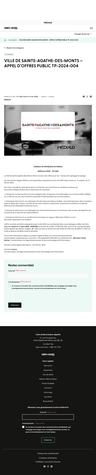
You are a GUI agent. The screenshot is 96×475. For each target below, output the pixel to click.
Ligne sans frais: (48, 347)
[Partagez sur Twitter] (87, 96)
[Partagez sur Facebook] (84, 96)
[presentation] (24, 296)
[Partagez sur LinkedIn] (91, 96)
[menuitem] (83, 34)
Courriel (17, 271)
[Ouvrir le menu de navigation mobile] (92, 28)
